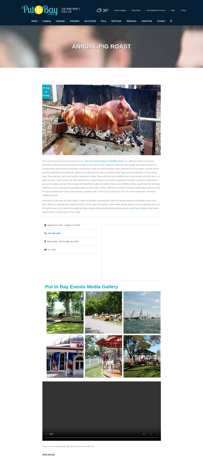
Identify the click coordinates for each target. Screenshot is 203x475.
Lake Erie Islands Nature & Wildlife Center (104, 161)
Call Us (66, 11)
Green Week (140, 208)
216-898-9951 (54, 233)
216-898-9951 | (70, 9)
